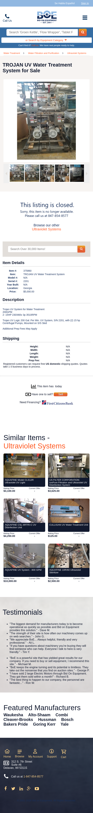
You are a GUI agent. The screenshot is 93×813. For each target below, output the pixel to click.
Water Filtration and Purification (43, 53)
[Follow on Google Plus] (29, 789)
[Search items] (42, 249)
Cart (63, 754)
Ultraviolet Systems (76, 53)
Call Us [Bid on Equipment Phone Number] (7, 20)
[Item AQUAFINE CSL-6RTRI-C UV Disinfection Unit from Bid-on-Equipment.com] (24, 511)
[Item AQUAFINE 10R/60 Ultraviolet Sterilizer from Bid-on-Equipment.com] (69, 556)
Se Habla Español (65, 3)
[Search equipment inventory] (42, 32)
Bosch (67, 719)
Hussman (47, 719)
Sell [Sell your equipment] (60, 394)
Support (52, 753)
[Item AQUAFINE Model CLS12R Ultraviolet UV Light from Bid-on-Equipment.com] (24, 465)
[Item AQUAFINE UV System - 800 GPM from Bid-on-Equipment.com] (24, 556)
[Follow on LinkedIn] (21, 789)
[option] (16, 173)
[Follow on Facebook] (5, 789)
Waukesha (13, 715)
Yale (65, 724)
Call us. (35, 45)
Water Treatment (11, 53)
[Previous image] (6, 173)
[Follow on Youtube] (37, 789)
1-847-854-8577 (33, 776)
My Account (35, 753)
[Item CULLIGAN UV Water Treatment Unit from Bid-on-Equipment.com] (69, 511)
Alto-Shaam (39, 715)
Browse (19, 754)
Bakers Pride (15, 724)
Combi (62, 715)
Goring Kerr (44, 724)
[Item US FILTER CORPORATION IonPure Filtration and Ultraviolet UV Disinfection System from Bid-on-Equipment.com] (69, 465)
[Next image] (87, 173)
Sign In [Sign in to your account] (85, 3)
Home (7, 753)
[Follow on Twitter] (13, 789)
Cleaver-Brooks (18, 719)
